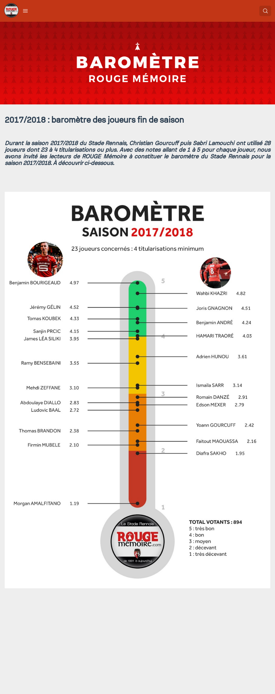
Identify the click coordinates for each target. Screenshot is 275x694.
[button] (25, 11)
